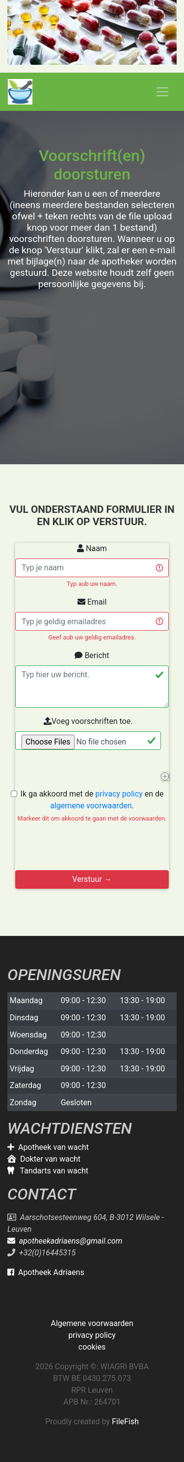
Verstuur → (91, 879)
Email (92, 602)
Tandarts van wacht (47, 1170)
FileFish (125, 1421)
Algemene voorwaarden (92, 1323)
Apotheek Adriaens (45, 1272)
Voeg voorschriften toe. (88, 721)
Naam (92, 548)
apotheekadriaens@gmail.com (64, 1241)
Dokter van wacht (43, 1159)
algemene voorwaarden (90, 805)
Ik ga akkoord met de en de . (92, 806)
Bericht (92, 655)
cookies (92, 1347)
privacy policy (118, 793)
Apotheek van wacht (48, 1147)
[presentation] (89, 851)
